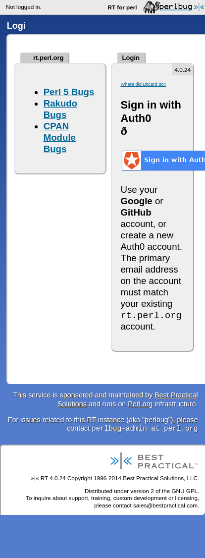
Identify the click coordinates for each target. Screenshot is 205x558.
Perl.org (140, 404)
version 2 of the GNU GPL (164, 491)
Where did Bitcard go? (143, 84)
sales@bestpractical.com (165, 505)
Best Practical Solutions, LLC (160, 478)
